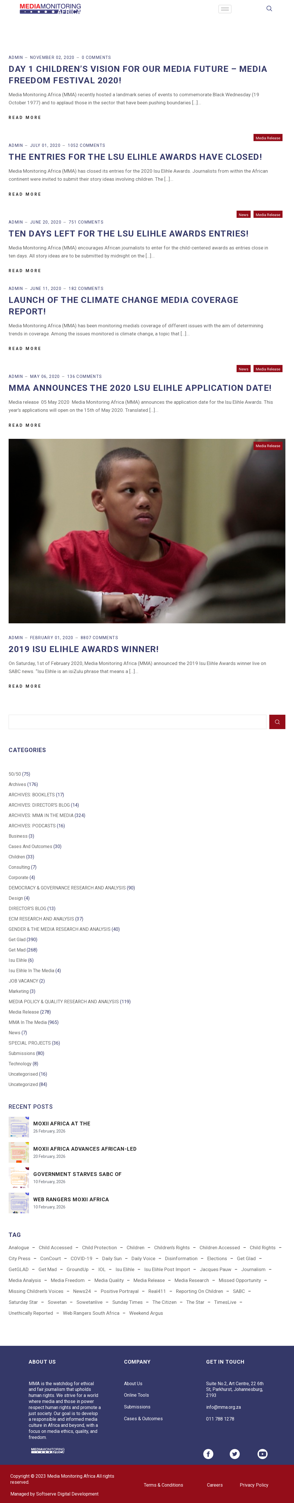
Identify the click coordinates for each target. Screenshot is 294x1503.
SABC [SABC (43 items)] (239, 1291)
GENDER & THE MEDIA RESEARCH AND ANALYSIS (60, 929)
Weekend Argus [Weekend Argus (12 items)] (146, 1313)
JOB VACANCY (23, 981)
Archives (17, 784)
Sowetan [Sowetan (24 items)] (57, 1302)
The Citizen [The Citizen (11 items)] (164, 1302)
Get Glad (17, 939)
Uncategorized (23, 1084)
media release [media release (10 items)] (149, 1280)
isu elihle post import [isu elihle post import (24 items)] (167, 1269)
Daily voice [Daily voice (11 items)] (143, 1258)
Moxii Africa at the (61, 1123)
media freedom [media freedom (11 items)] (68, 1280)
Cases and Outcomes (30, 846)
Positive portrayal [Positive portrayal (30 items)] (120, 1291)
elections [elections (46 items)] (217, 1258)
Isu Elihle (18, 960)
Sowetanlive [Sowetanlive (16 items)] (89, 1302)
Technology (20, 1063)
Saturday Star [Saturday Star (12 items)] (23, 1302)
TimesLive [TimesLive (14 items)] (225, 1302)
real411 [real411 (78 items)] (157, 1291)
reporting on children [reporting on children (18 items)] (199, 1291)
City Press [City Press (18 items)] (19, 1258)
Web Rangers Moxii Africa (71, 1199)
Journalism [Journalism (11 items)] (253, 1269)
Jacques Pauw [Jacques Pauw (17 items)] (215, 1269)
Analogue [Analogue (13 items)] (19, 1247)
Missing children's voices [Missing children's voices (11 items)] (36, 1291)
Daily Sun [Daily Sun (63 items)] (112, 1258)
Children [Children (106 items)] (135, 1247)
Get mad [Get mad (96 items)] (47, 1269)
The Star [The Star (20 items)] (195, 1302)
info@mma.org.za (223, 1407)
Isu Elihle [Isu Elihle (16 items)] (124, 1269)
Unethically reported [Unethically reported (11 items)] (31, 1313)
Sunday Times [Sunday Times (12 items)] (127, 1302)
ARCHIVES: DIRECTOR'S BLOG (39, 805)
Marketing (19, 991)
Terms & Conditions (163, 1485)
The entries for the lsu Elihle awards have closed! (135, 157)
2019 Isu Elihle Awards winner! (84, 649)
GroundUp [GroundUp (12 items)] (77, 1269)
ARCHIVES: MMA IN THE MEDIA (41, 815)
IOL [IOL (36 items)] (102, 1269)
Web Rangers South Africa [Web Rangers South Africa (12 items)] (91, 1313)
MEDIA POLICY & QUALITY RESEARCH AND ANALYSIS (64, 1001)
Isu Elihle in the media (31, 970)
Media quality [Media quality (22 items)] (109, 1280)
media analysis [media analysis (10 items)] (25, 1280)
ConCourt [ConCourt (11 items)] (50, 1258)
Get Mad (17, 950)
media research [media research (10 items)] (192, 1280)
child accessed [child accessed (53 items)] (55, 1247)
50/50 (15, 774)
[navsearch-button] (269, 9)
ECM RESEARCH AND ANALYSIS (41, 919)
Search (277, 722)
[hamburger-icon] (224, 9)
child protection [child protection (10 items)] (99, 1247)
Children (17, 857)
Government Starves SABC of (77, 1174)
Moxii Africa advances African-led (85, 1149)
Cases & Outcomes (143, 1418)
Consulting (19, 867)
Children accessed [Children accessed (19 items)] (220, 1247)
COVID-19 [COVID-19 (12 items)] (81, 1258)
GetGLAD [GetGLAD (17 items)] (19, 1269)
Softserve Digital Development (67, 1494)
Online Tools (136, 1395)
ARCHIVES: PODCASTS (32, 826)
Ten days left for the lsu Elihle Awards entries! (129, 233)
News (243, 215)
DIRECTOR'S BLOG (27, 908)
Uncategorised (23, 1074)
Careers (215, 1485)
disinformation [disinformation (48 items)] (181, 1258)
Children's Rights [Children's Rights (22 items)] (172, 1247)
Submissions (22, 1053)
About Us (133, 1383)
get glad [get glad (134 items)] (246, 1258)
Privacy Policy (254, 1485)
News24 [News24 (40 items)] (82, 1291)
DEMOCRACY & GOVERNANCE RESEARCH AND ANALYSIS (67, 888)
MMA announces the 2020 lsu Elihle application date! (140, 388)
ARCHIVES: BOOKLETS (32, 794)
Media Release (268, 138)
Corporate (18, 877)
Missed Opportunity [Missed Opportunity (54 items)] (240, 1280)
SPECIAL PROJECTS (30, 1043)
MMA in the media (28, 1022)
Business (18, 836)
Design (16, 898)
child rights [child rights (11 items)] (263, 1247)
